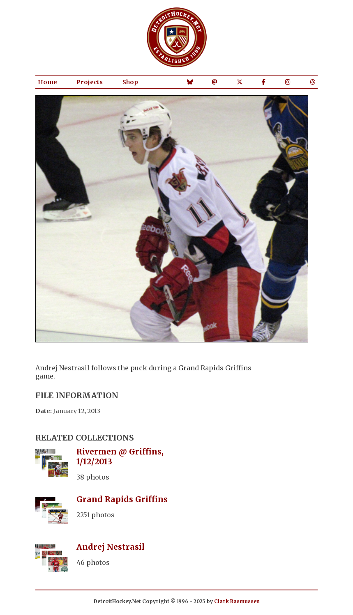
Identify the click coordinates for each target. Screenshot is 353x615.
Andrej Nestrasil (110, 547)
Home (47, 82)
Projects (89, 82)
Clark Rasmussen (237, 601)
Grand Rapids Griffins (122, 499)
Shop (130, 82)
